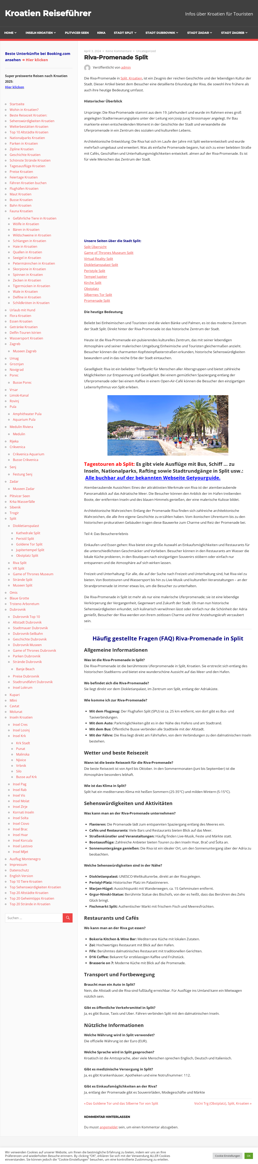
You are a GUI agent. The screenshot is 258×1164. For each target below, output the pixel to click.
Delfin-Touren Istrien (25, 332)
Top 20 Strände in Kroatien (30, 904)
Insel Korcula (22, 840)
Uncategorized (146, 51)
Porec (14, 375)
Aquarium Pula (24, 419)
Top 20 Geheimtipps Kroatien (32, 898)
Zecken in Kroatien (27, 280)
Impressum (18, 864)
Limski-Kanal (19, 395)
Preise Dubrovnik (26, 676)
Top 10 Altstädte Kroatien (29, 132)
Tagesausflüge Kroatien (27, 166)
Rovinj (14, 401)
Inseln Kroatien (39, 33)
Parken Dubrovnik (26, 656)
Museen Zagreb (24, 351)
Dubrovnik (18, 609)
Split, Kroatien (131, 78)
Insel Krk (19, 736)
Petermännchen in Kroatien (34, 263)
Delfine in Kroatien (27, 297)
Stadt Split (123, 33)
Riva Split (20, 563)
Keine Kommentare (119, 51)
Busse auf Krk (26, 777)
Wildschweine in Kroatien (32, 235)
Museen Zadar (24, 489)
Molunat (16, 711)
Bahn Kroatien (20, 205)
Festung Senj (22, 474)
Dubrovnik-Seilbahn (28, 633)
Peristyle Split (94, 270)
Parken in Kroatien (24, 143)
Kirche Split (92, 282)
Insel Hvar (20, 835)
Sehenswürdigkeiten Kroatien (32, 121)
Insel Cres (20, 724)
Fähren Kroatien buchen (28, 183)
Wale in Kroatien (25, 291)
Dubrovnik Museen (27, 645)
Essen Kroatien (21, 321)
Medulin (19, 434)
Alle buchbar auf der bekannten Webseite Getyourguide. (153, 477)
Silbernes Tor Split (98, 294)
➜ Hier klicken (35, 59)
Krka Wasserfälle (22, 501)
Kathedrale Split (28, 533)
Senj (13, 467)
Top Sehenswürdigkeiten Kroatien (35, 887)
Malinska (22, 754)
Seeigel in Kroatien (27, 258)
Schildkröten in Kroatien (31, 303)
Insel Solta (20, 818)
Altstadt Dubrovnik (27, 622)
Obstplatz (91, 288)
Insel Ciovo (21, 823)
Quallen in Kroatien (27, 252)
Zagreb (15, 344)
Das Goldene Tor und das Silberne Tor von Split (122, 1103)
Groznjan (17, 364)
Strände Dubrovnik (27, 662)
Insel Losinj (21, 730)
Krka (101, 33)
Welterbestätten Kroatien (29, 126)
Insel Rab (20, 790)
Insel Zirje (20, 806)
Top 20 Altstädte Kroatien (29, 893)
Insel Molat (21, 801)
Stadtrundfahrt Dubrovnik (33, 682)
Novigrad (17, 369)
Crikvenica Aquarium (28, 454)
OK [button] (249, 1156)
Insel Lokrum (22, 687)
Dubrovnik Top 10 (26, 616)
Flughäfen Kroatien (24, 188)
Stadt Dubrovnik (160, 33)
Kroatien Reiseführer (48, 13)
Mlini (13, 700)
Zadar (14, 481)
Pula (13, 406)
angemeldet (109, 1127)
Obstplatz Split (27, 555)
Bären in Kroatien (26, 229)
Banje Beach (25, 669)
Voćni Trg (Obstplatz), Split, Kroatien (221, 1103)
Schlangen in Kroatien (29, 241)
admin (126, 67)
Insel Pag (19, 784)
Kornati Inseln (23, 812)
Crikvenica (17, 447)
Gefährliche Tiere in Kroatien (34, 218)
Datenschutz (19, 870)
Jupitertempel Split (30, 550)
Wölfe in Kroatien (26, 224)
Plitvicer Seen (77, 33)
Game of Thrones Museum (33, 574)
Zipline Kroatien (22, 149)
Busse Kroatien (21, 200)
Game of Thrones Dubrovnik (34, 650)
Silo (19, 771)
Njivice (21, 760)
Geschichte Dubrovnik (30, 639)
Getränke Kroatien (24, 327)
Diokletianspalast (26, 526)
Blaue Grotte (19, 598)
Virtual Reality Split (98, 258)
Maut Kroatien (20, 194)
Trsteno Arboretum (24, 604)
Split (13, 518)
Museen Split (22, 585)
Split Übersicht (95, 246)
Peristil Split (25, 538)
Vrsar (14, 390)
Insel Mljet (20, 852)
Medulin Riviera (21, 427)
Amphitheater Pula (27, 414)
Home (8, 33)
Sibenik (15, 507)
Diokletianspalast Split (101, 264)
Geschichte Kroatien (25, 155)
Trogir (14, 513)
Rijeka (14, 441)
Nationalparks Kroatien (27, 138)
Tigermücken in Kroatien (31, 286)
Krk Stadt (23, 743)
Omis (14, 592)
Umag (14, 358)
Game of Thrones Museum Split (108, 252)
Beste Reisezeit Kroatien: (28, 115)
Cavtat (14, 706)
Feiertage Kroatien (24, 177)
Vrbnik (21, 765)
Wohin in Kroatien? (24, 109)
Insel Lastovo (23, 846)
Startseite (17, 104)
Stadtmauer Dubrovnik (30, 628)
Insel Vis (19, 795)
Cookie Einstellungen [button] (227, 1156)
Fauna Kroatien (21, 211)
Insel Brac (20, 829)
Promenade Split (97, 300)
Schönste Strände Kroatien (30, 160)
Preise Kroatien (21, 171)
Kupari (15, 695)
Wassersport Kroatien (26, 338)
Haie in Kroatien (25, 246)
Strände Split (22, 579)
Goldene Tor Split (29, 544)
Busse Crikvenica (25, 460)
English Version (21, 876)
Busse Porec (22, 382)
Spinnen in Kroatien (28, 274)
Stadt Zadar (198, 33)
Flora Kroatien (20, 315)
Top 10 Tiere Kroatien (26, 881)
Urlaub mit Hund (22, 310)
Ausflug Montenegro (25, 859)
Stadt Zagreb (232, 33)
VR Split (18, 568)
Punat (20, 748)
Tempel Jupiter (95, 276)
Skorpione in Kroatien (29, 269)
